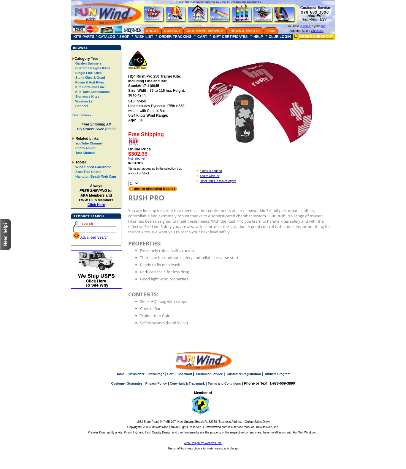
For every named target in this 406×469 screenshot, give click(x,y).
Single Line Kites (88, 73)
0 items (305, 26)
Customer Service (209, 374)
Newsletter (137, 374)
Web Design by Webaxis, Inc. (203, 443)
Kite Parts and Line (89, 87)
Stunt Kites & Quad (89, 77)
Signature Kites (86, 96)
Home (120, 374)
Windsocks (83, 101)
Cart (170, 374)
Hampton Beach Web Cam (95, 176)
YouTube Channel (89, 143)
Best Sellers (81, 115)
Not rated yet (136, 158)
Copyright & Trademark (187, 383)
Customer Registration (244, 374)
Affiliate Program (277, 374)
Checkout (317, 31)
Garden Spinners (88, 63)
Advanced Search (94, 237)
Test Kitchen (85, 153)
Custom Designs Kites (92, 68)
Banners (81, 106)
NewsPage (156, 374)
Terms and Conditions (224, 383)
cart (323, 26)
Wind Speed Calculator (93, 167)
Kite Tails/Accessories (92, 92)
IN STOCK (136, 163)
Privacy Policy (156, 383)
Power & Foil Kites (89, 82)
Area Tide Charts (88, 172)
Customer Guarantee (126, 383)
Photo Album (85, 148)
